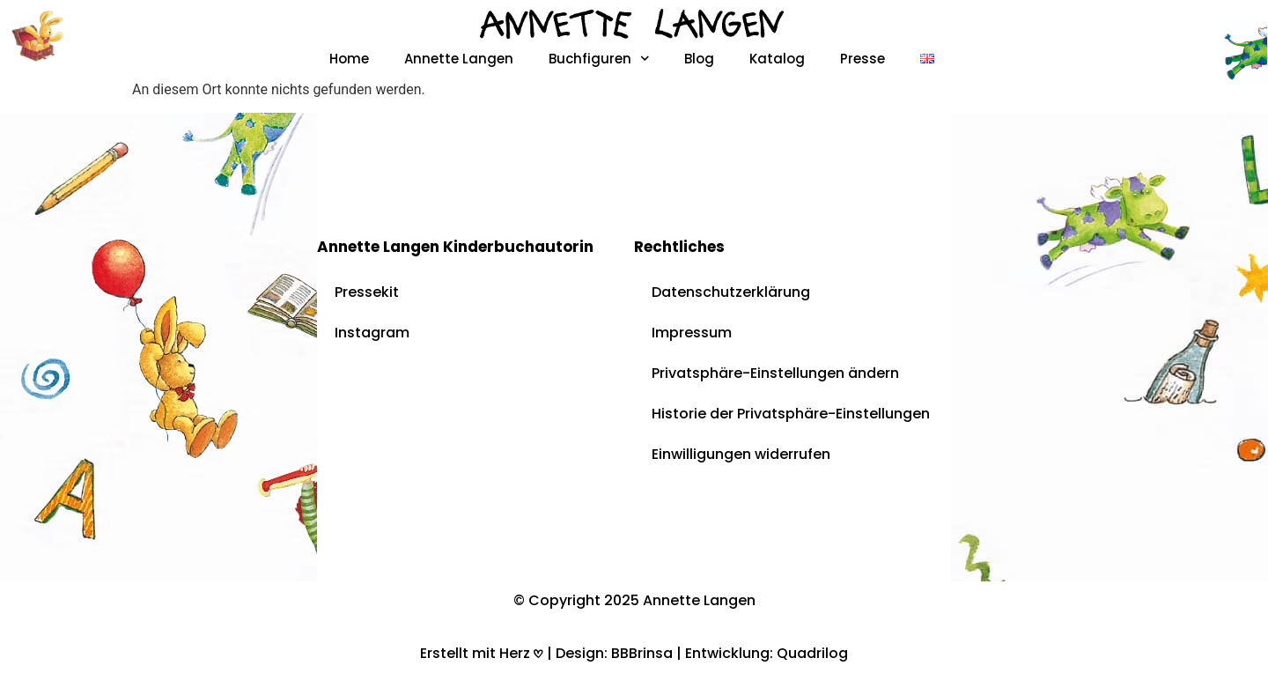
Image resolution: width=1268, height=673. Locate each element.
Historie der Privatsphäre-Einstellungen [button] (791, 413)
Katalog (777, 58)
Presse (862, 58)
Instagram (372, 332)
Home (349, 58)
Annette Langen (458, 58)
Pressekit (367, 292)
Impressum (692, 332)
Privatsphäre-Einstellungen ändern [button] (775, 373)
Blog (699, 58)
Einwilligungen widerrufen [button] (741, 454)
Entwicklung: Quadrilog (766, 653)
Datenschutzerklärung (731, 292)
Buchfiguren (599, 58)
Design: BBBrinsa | (620, 653)
